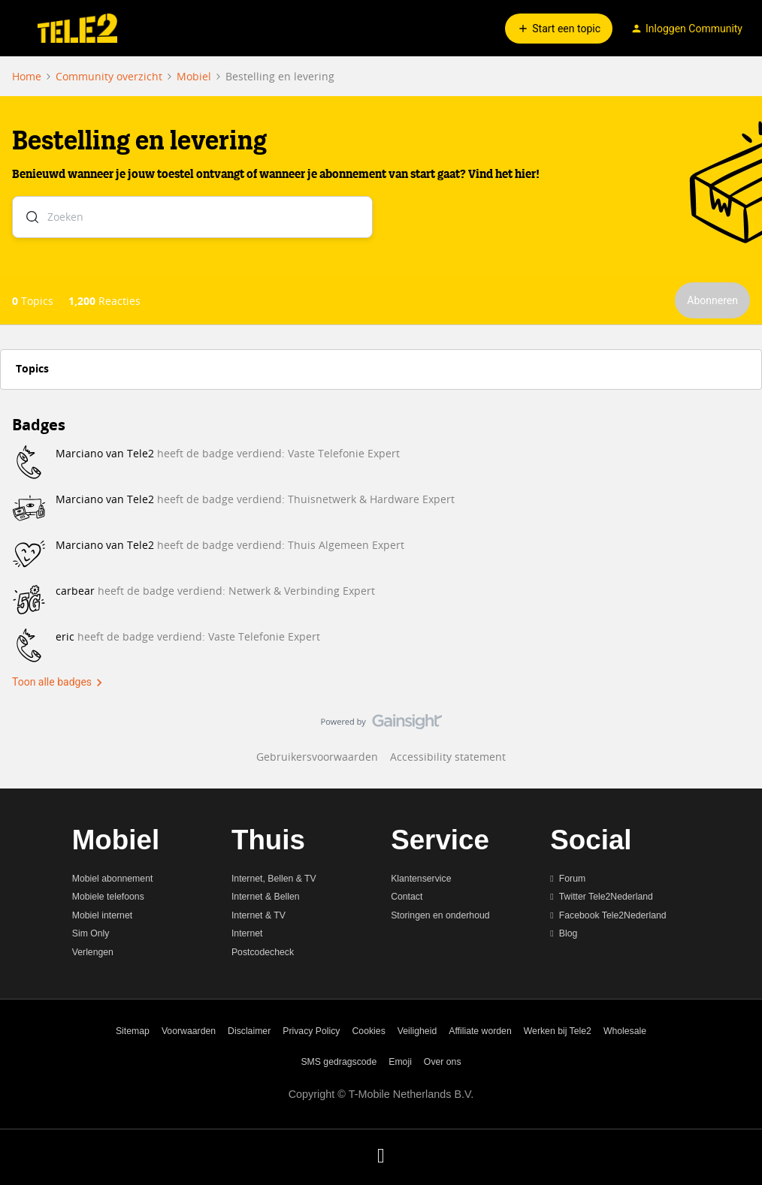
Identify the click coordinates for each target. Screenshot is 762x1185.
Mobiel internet (102, 915)
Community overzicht (109, 76)
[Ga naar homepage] (77, 29)
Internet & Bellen (265, 896)
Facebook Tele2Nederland (613, 915)
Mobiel (194, 76)
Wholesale (624, 1031)
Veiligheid (417, 1031)
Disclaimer (249, 1031)
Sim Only (91, 933)
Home (26, 76)
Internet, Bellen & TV (273, 878)
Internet (247, 933)
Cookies (369, 1031)
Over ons (442, 1062)
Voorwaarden (189, 1031)
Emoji (400, 1062)
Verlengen (92, 952)
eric (65, 636)
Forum (572, 878)
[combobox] (192, 220)
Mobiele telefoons (108, 896)
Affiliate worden (480, 1031)
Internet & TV (258, 915)
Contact (406, 896)
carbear (75, 590)
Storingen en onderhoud (440, 915)
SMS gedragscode (338, 1062)
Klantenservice (421, 878)
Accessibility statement (448, 756)
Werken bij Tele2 (557, 1031)
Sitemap (133, 1031)
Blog (568, 933)
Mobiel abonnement (112, 878)
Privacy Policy (311, 1031)
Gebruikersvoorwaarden (317, 756)
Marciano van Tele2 (105, 453)
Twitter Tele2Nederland (606, 896)
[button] (17, 31)
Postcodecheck (262, 952)
